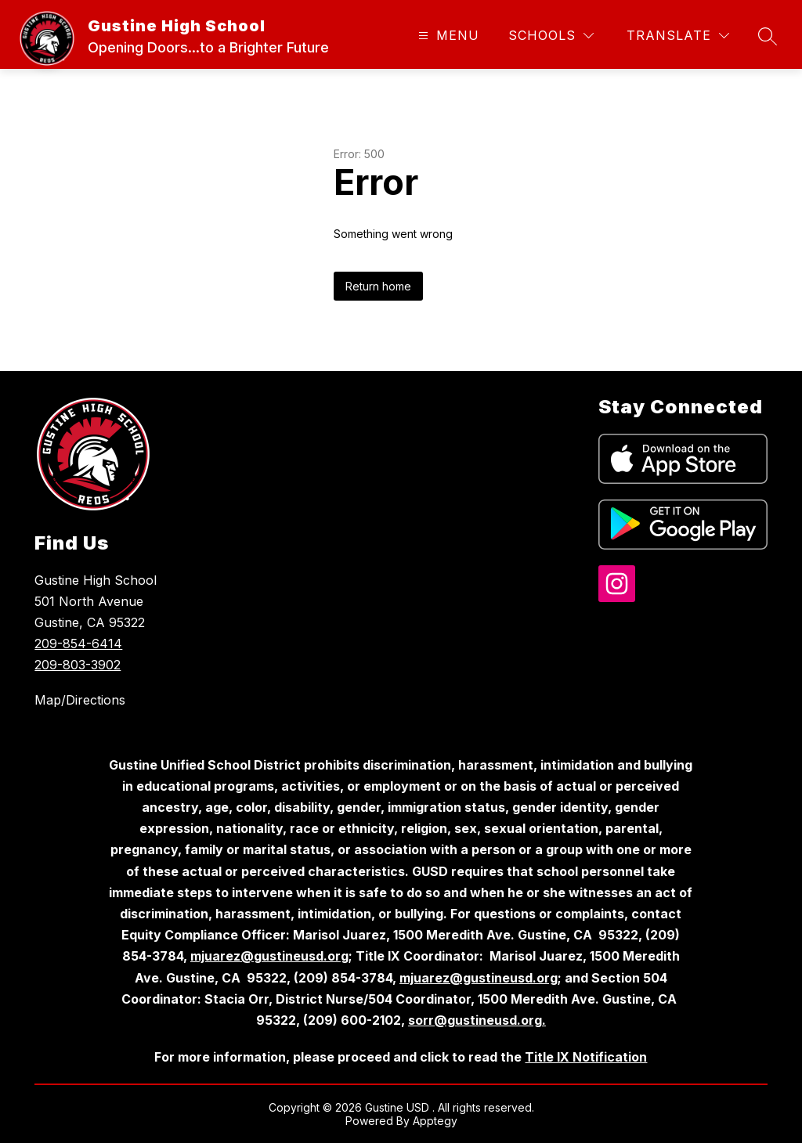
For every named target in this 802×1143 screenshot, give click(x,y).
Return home (378, 286)
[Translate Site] (678, 35)
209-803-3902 (77, 664)
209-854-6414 (78, 643)
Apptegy (435, 1120)
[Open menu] (446, 35)
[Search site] (767, 36)
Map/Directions (79, 700)
